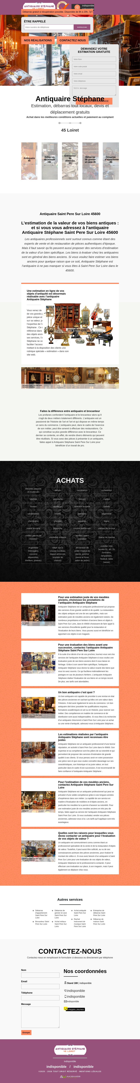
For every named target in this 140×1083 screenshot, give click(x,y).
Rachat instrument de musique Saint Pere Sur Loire (80, 922)
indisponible (76, 991)
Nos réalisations (38, 40)
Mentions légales (90, 1071)
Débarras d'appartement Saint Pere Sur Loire (41, 914)
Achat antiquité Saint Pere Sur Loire (80, 912)
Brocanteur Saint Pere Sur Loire (42, 922)
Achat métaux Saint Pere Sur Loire (61, 923)
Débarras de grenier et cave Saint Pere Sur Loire (61, 914)
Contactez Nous (73, 40)
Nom (23, 970)
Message (26, 1004)
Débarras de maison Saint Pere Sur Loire (99, 921)
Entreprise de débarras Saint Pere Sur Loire (99, 912)
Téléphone (27, 993)
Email (24, 981)
